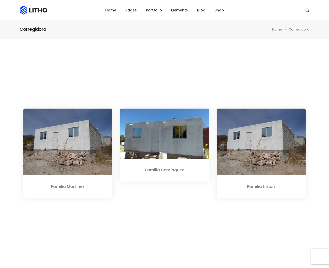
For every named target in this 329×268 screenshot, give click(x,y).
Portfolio (154, 10)
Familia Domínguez (164, 170)
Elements (179, 10)
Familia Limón (261, 186)
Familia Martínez (67, 186)
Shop (219, 10)
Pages (131, 10)
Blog (201, 10)
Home (110, 10)
